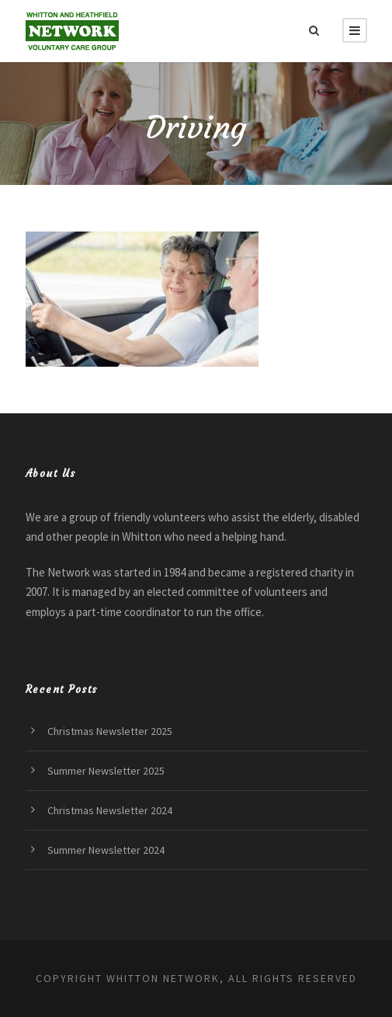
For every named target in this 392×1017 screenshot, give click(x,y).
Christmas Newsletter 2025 (109, 731)
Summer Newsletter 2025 (106, 771)
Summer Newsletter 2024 (106, 850)
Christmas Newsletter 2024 (109, 810)
